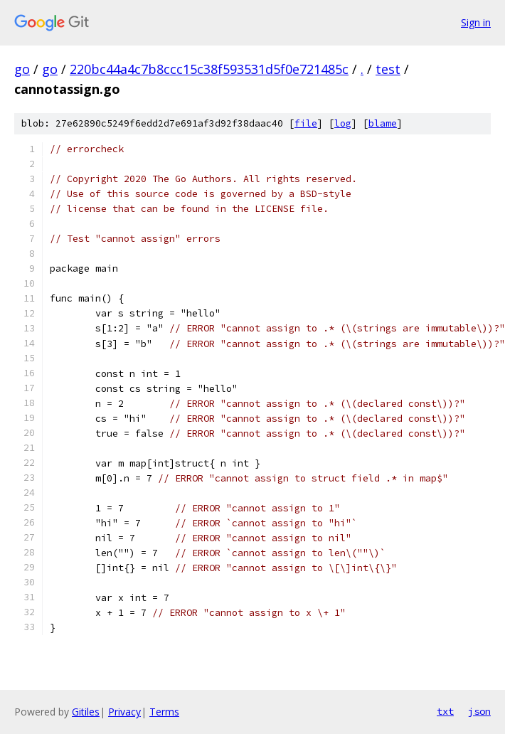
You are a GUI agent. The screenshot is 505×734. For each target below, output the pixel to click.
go (22, 69)
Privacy (124, 711)
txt (445, 711)
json (479, 711)
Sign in (476, 22)
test (388, 69)
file (305, 123)
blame (382, 123)
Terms (164, 711)
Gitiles (86, 711)
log (342, 123)
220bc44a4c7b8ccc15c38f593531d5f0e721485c (209, 69)
